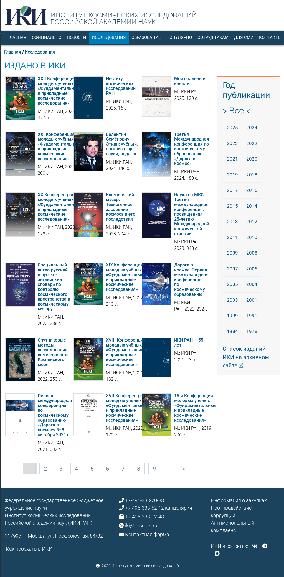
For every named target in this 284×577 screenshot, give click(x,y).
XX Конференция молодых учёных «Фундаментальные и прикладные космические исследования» (59, 207)
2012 (251, 221)
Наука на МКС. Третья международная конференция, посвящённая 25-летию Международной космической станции (191, 214)
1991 (251, 315)
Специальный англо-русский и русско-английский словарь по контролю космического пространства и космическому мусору (54, 286)
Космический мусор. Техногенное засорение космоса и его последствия (120, 207)
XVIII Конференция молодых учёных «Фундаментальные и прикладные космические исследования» (127, 352)
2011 (232, 237)
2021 (232, 159)
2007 (232, 268)
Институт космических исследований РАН (121, 86)
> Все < (236, 110)
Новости (76, 37)
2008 (251, 253)
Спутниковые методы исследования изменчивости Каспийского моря (53, 352)
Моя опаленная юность (190, 81)
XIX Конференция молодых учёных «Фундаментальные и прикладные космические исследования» (127, 277)
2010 (251, 237)
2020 (251, 159)
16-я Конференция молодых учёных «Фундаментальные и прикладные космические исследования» (195, 408)
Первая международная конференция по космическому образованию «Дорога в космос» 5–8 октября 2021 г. (55, 415)
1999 (232, 315)
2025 (232, 127)
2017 (232, 190)
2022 (251, 143)
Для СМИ (243, 37)
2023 (232, 143)
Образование (146, 37)
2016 (251, 190)
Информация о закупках (239, 500)
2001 (251, 300)
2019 (232, 174)
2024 (251, 127)
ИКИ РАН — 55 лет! (188, 342)
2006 (251, 268)
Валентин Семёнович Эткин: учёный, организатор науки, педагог (122, 144)
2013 (232, 221)
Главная (16, 37)
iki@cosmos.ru (141, 525)
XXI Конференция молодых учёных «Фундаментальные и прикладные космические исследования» (59, 146)
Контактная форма (147, 534)
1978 (251, 331)
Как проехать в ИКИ (29, 549)
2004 (251, 284)
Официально (46, 37)
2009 (232, 253)
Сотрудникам (213, 37)
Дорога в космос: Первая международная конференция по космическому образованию (191, 279)
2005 (232, 284)
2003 (232, 300)
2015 (232, 206)
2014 (251, 206)
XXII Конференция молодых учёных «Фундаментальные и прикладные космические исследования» (59, 91)
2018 (251, 174)
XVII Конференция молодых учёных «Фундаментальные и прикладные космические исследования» (127, 408)
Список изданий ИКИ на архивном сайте (246, 357)
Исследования (109, 37)
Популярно (179, 37)
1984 (232, 331)
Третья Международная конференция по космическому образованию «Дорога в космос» (191, 149)
